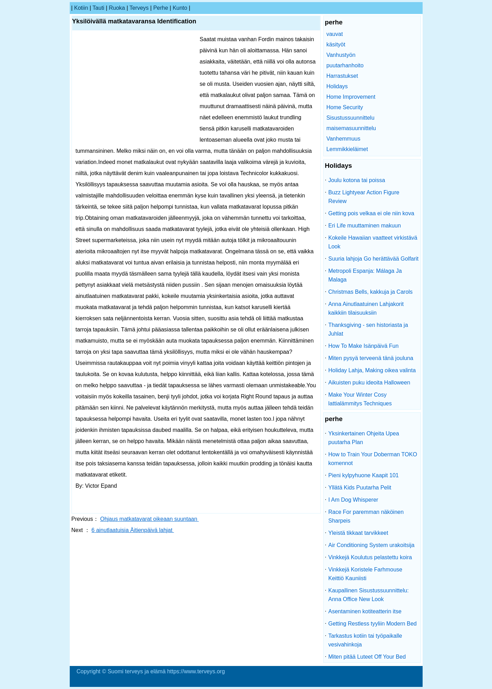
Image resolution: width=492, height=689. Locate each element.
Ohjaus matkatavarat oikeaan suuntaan (149, 519)
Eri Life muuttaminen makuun (364, 226)
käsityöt (335, 44)
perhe (160, 8)
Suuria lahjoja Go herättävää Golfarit (373, 259)
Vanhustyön (340, 55)
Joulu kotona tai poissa (356, 180)
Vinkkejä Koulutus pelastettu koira (370, 557)
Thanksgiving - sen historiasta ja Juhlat (368, 329)
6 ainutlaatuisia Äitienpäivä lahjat (132, 530)
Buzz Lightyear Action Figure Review (364, 196)
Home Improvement (351, 97)
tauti (98, 8)
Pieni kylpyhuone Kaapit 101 (363, 475)
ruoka (117, 8)
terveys (139, 8)
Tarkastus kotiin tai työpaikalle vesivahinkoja (365, 640)
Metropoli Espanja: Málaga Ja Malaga (365, 275)
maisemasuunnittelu (351, 128)
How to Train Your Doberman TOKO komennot (372, 458)
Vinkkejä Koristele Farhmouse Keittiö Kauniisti (365, 574)
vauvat (334, 34)
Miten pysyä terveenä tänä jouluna (371, 358)
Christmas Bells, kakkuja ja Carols (370, 292)
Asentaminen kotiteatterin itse (365, 611)
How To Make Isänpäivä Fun (363, 346)
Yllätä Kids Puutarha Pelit (360, 487)
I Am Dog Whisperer (353, 500)
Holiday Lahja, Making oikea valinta (372, 370)
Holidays (337, 86)
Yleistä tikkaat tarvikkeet (358, 533)
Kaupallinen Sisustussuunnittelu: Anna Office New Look (368, 594)
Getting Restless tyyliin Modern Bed (372, 624)
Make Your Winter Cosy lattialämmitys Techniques (360, 399)
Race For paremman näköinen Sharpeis (366, 516)
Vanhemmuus (343, 139)
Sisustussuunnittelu (350, 118)
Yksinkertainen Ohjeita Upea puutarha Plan (363, 437)
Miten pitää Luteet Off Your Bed (367, 657)
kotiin (81, 8)
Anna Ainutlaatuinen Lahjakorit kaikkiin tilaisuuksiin (366, 308)
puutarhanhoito (345, 65)
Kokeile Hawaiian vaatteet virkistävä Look (372, 242)
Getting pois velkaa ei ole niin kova (371, 213)
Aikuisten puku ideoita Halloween (369, 382)
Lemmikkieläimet (347, 149)
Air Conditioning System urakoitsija (371, 545)
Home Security (344, 107)
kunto (180, 8)
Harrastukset (342, 76)
